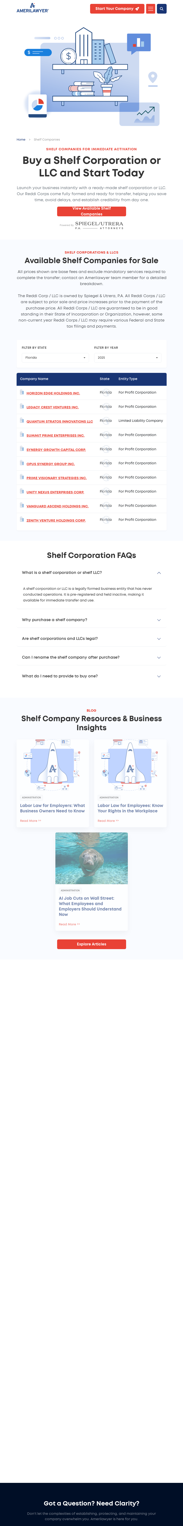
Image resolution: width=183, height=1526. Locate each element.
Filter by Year (106, 347)
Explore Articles (91, 944)
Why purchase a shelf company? (54, 620)
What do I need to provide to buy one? (60, 676)
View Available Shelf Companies (91, 211)
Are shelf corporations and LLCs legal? (60, 639)
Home (21, 139)
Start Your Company (117, 9)
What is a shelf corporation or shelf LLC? (62, 573)
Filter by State (34, 347)
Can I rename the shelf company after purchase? (70, 657)
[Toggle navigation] (150, 9)
